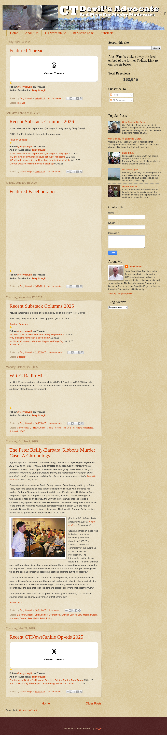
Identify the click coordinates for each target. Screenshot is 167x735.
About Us (31, 33)
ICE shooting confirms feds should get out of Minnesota (37, 157)
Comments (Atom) (28, 710)
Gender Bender (129, 186)
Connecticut (23, 427)
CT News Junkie (38, 427)
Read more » (15, 344)
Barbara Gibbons (25, 615)
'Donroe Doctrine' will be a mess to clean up (31, 163)
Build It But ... (128, 153)
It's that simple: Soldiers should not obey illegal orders (36, 334)
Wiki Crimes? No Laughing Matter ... (125, 138)
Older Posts (94, 703)
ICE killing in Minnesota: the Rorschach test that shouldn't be (40, 160)
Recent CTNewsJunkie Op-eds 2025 (46, 637)
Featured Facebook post (33, 191)
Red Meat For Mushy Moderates (77, 427)
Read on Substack (18, 140)
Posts (114, 95)
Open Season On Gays (133, 122)
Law (80, 615)
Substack (107, 33)
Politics (57, 427)
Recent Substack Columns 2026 (41, 121)
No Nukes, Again (130, 169)
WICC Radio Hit (26, 375)
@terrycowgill (24, 87)
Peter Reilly (32, 618)
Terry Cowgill (39, 90)
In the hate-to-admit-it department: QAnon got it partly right (38, 153)
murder (93, 615)
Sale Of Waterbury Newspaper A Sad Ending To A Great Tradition (42, 683)
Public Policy (46, 618)
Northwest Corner (17, 618)
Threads (21, 103)
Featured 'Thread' (27, 50)
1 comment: (55, 610)
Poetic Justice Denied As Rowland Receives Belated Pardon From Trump (46, 680)
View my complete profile (120, 293)
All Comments (118, 100)
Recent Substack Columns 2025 (41, 306)
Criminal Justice (69, 615)
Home (14, 33)
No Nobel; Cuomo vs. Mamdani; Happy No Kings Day (36, 341)
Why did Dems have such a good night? (29, 337)
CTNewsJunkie (55, 33)
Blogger (98, 728)
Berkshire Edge (83, 33)
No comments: (55, 98)
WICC (22, 431)
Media (50, 427)
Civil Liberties (41, 615)
